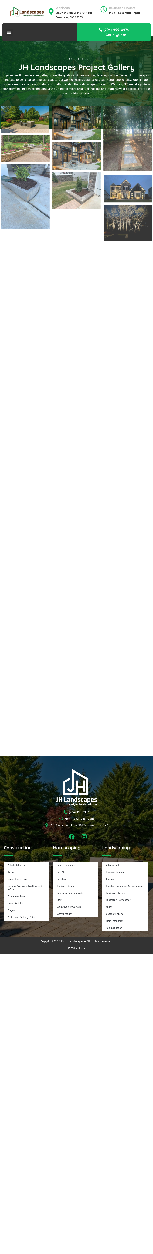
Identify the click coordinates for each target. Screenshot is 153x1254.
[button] (9, 32)
